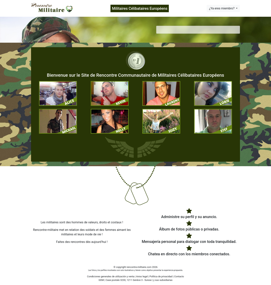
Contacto (179, 276)
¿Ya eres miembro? (222, 8)
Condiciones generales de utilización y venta (110, 276)
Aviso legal (142, 276)
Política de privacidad (160, 276)
